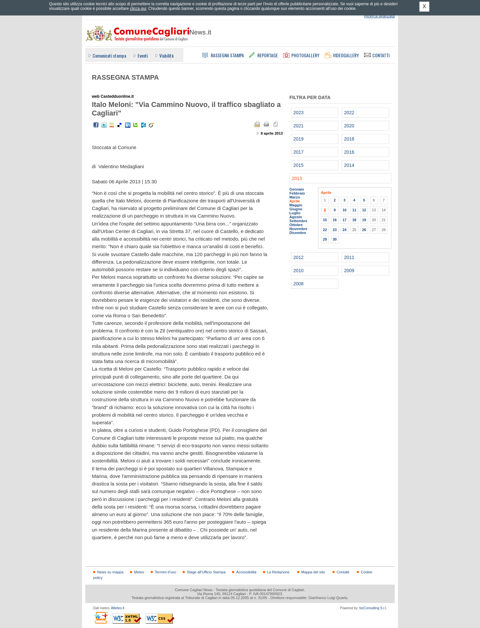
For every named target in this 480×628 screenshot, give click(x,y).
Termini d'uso (165, 572)
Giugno (295, 209)
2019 (298, 139)
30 (334, 239)
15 (325, 220)
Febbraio (297, 193)
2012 (298, 257)
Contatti (342, 572)
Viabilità (166, 55)
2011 (349, 257)
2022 (349, 112)
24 (344, 230)
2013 (297, 178)
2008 (298, 283)
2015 (298, 165)
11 (354, 210)
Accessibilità (246, 572)
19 (364, 220)
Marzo (294, 197)
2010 (298, 270)
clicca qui (138, 8)
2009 (349, 270)
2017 (298, 152)
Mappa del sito (313, 572)
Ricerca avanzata (379, 16)
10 (344, 210)
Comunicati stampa (109, 55)
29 (325, 239)
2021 (298, 125)
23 (334, 230)
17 (344, 220)
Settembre (298, 221)
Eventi (143, 55)
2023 (298, 112)
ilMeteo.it (117, 608)
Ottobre (296, 225)
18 (354, 220)
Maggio (295, 205)
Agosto (295, 217)
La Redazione (278, 572)
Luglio (294, 213)
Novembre (298, 229)
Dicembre (297, 233)
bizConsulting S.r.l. (373, 608)
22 (325, 230)
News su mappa (110, 572)
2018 (349, 139)
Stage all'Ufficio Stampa (206, 572)
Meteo (139, 572)
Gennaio (296, 189)
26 (364, 230)
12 (364, 210)
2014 (349, 165)
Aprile (294, 201)
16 (334, 220)
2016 (349, 152)
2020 (349, 125)
